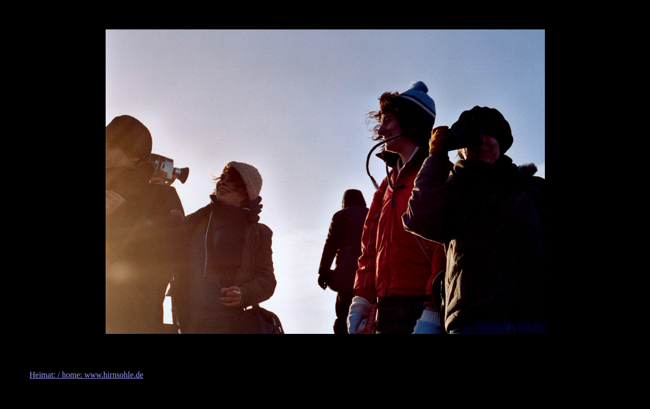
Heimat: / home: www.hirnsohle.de (86, 374)
